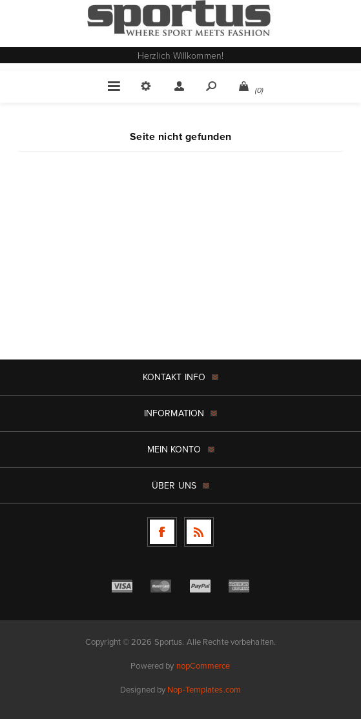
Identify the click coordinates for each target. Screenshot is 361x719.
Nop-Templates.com (204, 690)
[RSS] (199, 532)
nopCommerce (203, 666)
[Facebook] (162, 532)
